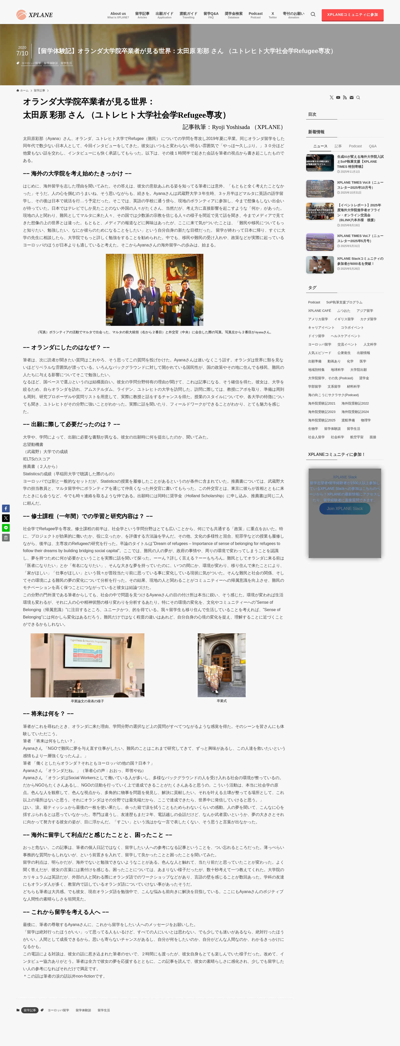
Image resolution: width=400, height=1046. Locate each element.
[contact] (380, 3)
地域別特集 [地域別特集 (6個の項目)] (316, 370)
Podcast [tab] (355, 146)
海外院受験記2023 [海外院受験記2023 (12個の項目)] (321, 412)
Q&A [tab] (373, 146)
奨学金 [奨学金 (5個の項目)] (364, 378)
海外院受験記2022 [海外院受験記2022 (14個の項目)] (355, 403)
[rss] (373, 3)
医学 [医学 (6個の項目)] (363, 361)
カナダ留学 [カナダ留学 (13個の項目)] (368, 319)
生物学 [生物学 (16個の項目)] (313, 429)
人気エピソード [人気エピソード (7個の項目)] (319, 353)
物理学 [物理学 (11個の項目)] (366, 420)
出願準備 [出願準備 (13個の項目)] (314, 361)
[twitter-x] (360, 3)
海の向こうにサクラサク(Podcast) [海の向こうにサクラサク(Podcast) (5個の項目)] (333, 395)
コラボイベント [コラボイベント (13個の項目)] (352, 327)
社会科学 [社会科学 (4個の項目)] (337, 437)
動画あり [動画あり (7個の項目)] (334, 361)
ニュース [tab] (320, 146)
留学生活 (66, 63)
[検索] (358, 97)
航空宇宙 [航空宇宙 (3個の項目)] (357, 437)
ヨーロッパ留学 (31, 63)
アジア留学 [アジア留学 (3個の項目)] (365, 311)
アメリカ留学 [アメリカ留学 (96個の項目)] (318, 319)
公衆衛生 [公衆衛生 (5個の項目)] (344, 353)
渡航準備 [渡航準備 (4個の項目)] (348, 420)
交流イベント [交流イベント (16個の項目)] (347, 344)
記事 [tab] (338, 146)
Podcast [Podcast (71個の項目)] (314, 302)
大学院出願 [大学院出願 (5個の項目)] (358, 370)
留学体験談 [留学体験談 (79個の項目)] (332, 429)
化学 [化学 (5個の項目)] (350, 361)
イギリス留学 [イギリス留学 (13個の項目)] (344, 319)
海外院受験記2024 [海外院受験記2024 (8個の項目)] (355, 412)
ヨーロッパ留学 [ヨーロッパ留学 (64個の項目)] (319, 344)
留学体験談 (51, 63)
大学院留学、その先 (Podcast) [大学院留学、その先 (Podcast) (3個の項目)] (330, 378)
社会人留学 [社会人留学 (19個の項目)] (316, 437)
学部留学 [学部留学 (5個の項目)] (314, 386)
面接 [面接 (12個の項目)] (373, 437)
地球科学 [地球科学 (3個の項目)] (337, 370)
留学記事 (30, 1010)
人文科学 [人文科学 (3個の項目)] (370, 344)
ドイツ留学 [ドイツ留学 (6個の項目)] (316, 336)
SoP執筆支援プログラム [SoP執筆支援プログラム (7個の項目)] (344, 302)
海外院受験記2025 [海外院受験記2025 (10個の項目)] (321, 420)
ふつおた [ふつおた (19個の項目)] (344, 311)
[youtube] (367, 3)
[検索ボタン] (313, 15)
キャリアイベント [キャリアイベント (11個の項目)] (321, 327)
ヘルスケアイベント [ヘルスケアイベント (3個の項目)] (346, 336)
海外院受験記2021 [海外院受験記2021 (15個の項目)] (321, 403)
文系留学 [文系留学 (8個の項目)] (334, 386)
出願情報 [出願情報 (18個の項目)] (363, 353)
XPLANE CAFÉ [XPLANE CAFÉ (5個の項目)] (319, 311)
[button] (6, 508)
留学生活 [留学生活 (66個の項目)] (353, 429)
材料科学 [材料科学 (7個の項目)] (353, 386)
